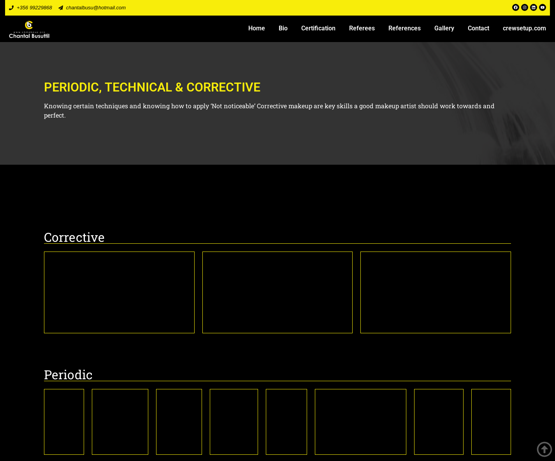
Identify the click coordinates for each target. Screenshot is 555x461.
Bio (283, 28)
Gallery (444, 28)
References (404, 28)
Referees (362, 28)
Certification (318, 28)
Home (256, 28)
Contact (478, 28)
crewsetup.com (524, 28)
